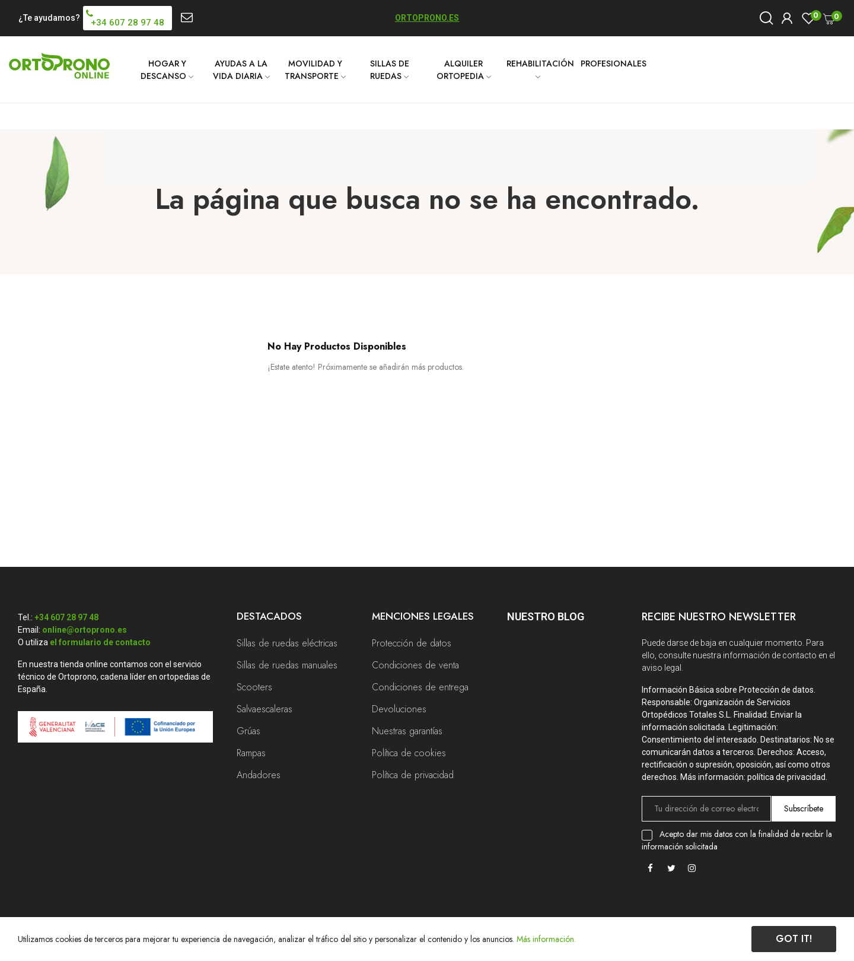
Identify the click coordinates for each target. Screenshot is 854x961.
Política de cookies (409, 753)
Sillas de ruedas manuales (287, 665)
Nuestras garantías (407, 731)
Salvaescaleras (264, 709)
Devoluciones (399, 709)
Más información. (546, 939)
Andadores (259, 775)
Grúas (248, 731)
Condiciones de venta (415, 665)
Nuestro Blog (545, 616)
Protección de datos (411, 643)
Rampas (251, 753)
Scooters (254, 687)
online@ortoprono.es (84, 630)
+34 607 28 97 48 (66, 617)
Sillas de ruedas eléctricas (287, 643)
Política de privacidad (413, 775)
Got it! (794, 939)
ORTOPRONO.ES (427, 18)
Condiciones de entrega (420, 687)
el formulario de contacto (100, 642)
